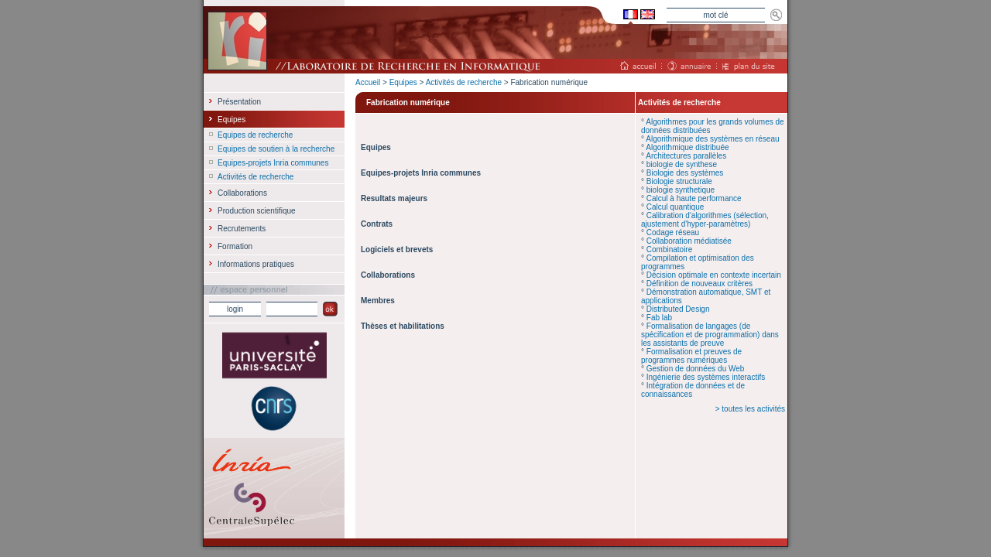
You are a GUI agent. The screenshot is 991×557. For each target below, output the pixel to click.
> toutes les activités (750, 409)
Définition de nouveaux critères (699, 283)
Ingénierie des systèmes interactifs (705, 377)
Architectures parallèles (686, 156)
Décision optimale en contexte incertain (713, 275)
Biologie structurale (679, 181)
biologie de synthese (681, 164)
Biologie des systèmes (685, 173)
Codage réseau (672, 232)
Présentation (239, 101)
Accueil (367, 82)
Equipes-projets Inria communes (273, 163)
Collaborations (242, 193)
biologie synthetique (680, 190)
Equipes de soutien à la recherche (276, 149)
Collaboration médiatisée (689, 241)
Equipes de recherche (255, 135)
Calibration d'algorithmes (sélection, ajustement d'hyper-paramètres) (705, 219)
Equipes (403, 82)
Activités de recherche (464, 82)
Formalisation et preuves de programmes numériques (691, 355)
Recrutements (242, 228)
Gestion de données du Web (695, 368)
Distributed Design (678, 309)
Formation (235, 246)
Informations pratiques (256, 264)
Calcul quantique (675, 207)
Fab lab (659, 317)
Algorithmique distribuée (687, 147)
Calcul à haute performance (694, 198)
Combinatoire (669, 249)
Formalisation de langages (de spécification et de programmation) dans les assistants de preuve (710, 334)
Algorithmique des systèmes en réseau (712, 139)
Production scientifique (257, 211)
